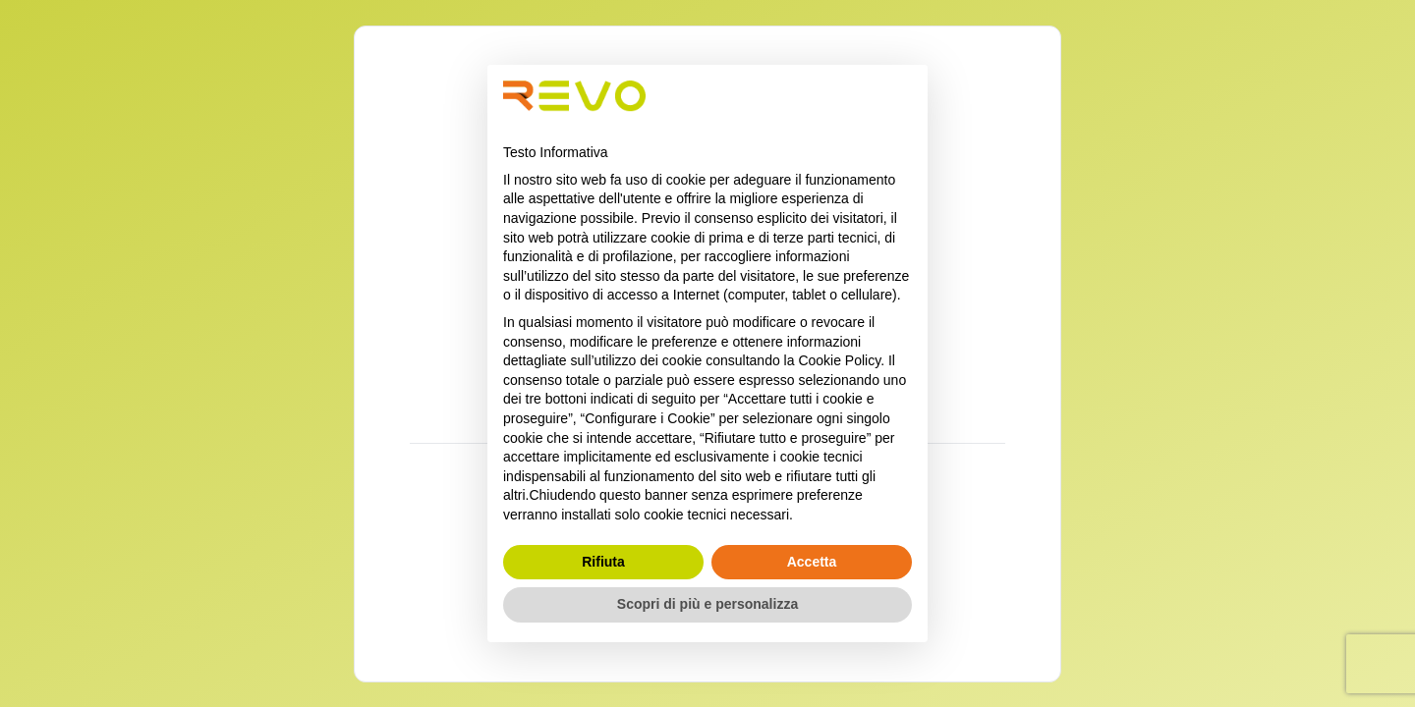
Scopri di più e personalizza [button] (707, 604)
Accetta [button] (812, 562)
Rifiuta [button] (603, 562)
